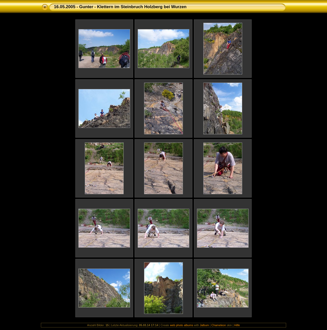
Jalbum (204, 325)
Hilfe (237, 325)
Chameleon (218, 325)
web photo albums (181, 325)
